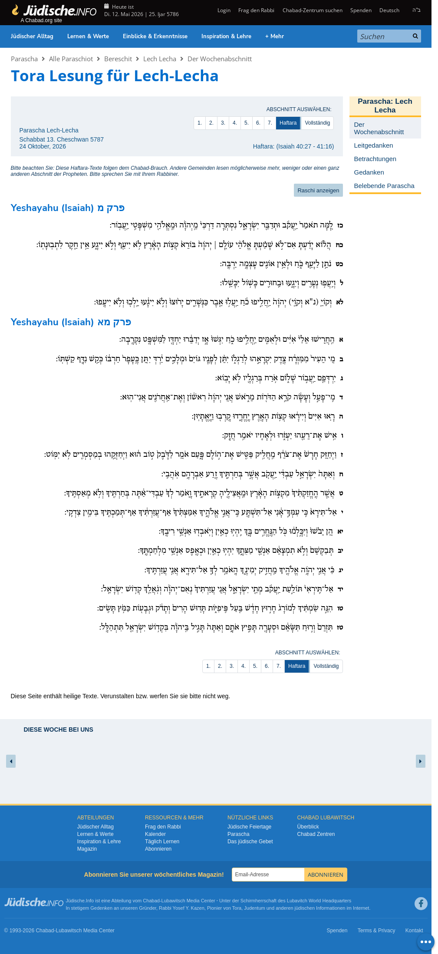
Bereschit (118, 58)
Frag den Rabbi (256, 10)
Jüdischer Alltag (32, 36)
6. (258, 123)
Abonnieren (158, 849)
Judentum (254, 908)
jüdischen (305, 908)
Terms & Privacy (376, 931)
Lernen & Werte (88, 36)
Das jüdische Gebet (250, 841)
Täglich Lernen (162, 841)
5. (246, 123)
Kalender (155, 834)
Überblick (308, 827)
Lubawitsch (173, 900)
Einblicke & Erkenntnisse (155, 36)
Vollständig (317, 123)
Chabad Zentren (316, 834)
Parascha (24, 58)
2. (211, 123)
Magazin (87, 849)
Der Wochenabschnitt (220, 58)
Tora (236, 908)
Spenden (361, 10)
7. (270, 123)
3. (223, 123)
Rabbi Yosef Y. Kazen (181, 908)
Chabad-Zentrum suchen (312, 10)
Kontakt (414, 931)
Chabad (151, 900)
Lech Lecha (159, 58)
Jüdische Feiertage (249, 827)
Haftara (288, 123)
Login (223, 10)
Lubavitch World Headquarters (319, 900)
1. (200, 123)
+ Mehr (274, 36)
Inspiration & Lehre (226, 36)
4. (235, 123)
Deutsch (389, 10)
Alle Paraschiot (71, 58)
